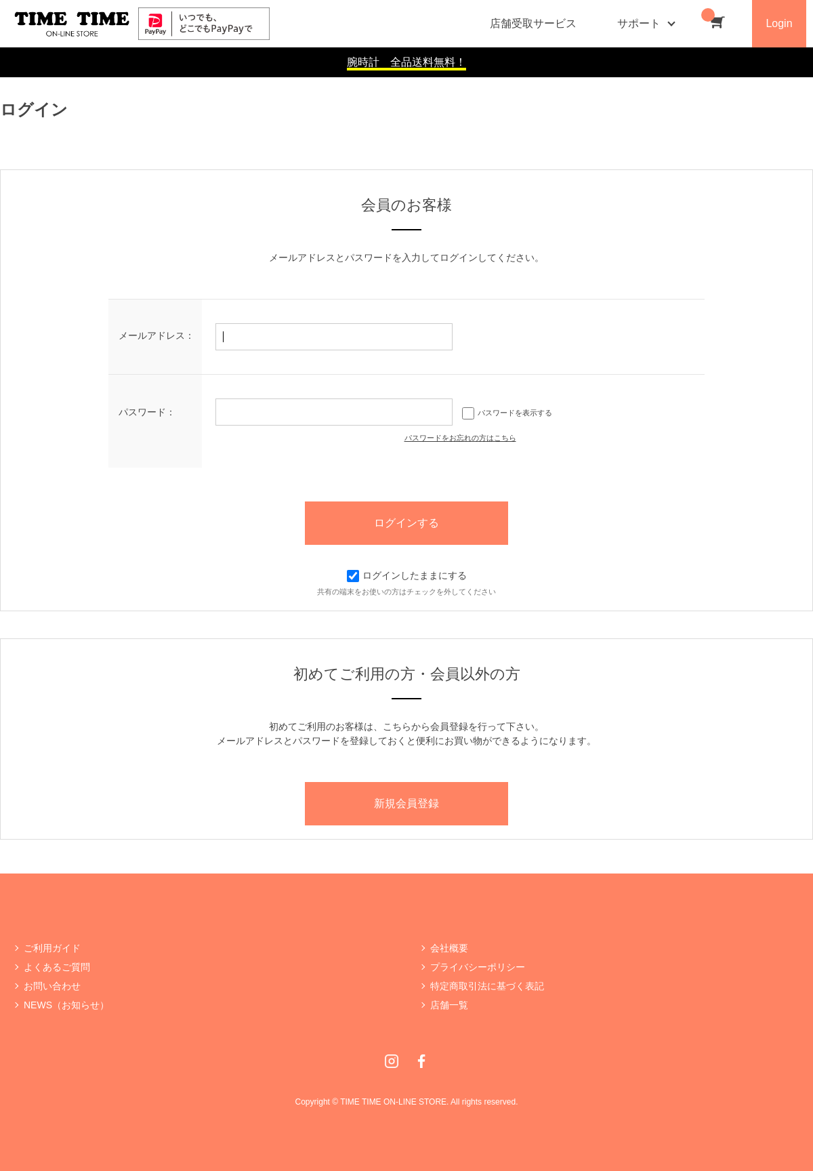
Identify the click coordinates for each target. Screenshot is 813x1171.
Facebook (421, 1061)
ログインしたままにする (407, 575)
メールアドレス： (156, 335)
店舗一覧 (449, 1005)
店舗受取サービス (533, 23)
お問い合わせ (52, 986)
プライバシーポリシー (477, 967)
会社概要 (449, 948)
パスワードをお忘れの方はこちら (460, 438)
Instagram (391, 1061)
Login (779, 23)
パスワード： (147, 412)
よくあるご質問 (57, 967)
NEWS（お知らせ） (66, 1005)
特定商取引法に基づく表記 (487, 986)
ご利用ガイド (52, 948)
